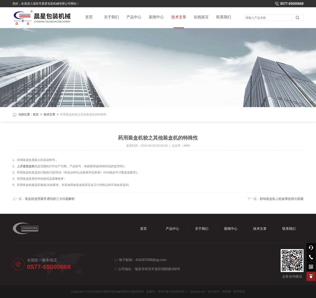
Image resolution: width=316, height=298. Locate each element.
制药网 (226, 291)
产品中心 (133, 17)
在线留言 (201, 17)
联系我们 (223, 17)
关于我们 (111, 17)
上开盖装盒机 (26, 166)
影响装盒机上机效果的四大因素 (282, 198)
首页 (89, 17)
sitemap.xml (197, 291)
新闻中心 (156, 17)
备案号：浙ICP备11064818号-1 (166, 291)
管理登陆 (239, 291)
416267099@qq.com (151, 260)
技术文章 (178, 21)
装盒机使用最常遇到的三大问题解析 (50, 198)
